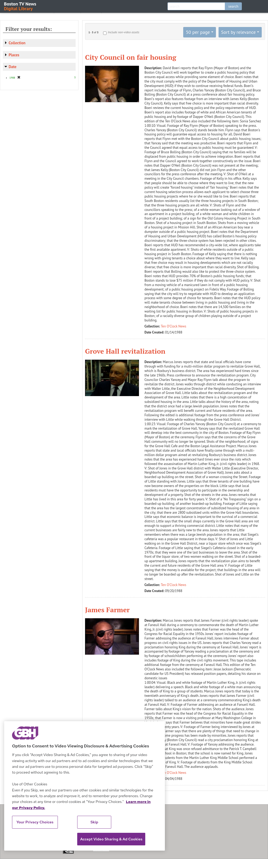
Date (12, 66)
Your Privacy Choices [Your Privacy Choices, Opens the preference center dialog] (35, 822)
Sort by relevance (238, 32)
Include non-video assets (123, 32)
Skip (94, 822)
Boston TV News (20, 6)
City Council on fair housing (130, 57)
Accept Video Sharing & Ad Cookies (111, 839)
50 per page (198, 32)
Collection (17, 42)
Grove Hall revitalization (125, 351)
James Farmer (107, 609)
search (233, 6)
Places (14, 54)
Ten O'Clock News (173, 326)
